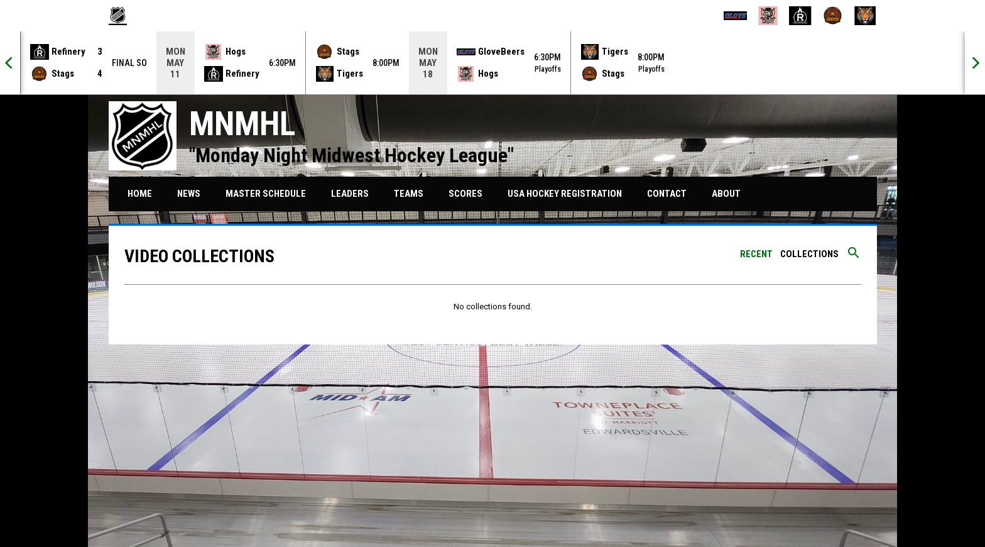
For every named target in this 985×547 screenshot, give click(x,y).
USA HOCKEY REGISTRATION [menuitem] (569, 193)
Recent (756, 254)
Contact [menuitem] (667, 193)
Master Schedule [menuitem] (266, 193)
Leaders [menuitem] (350, 193)
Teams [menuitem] (408, 193)
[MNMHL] (122, 15)
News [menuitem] (188, 193)
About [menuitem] (726, 193)
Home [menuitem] (140, 193)
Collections (809, 254)
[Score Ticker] (492, 62)
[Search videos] (853, 257)
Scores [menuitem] (465, 193)
